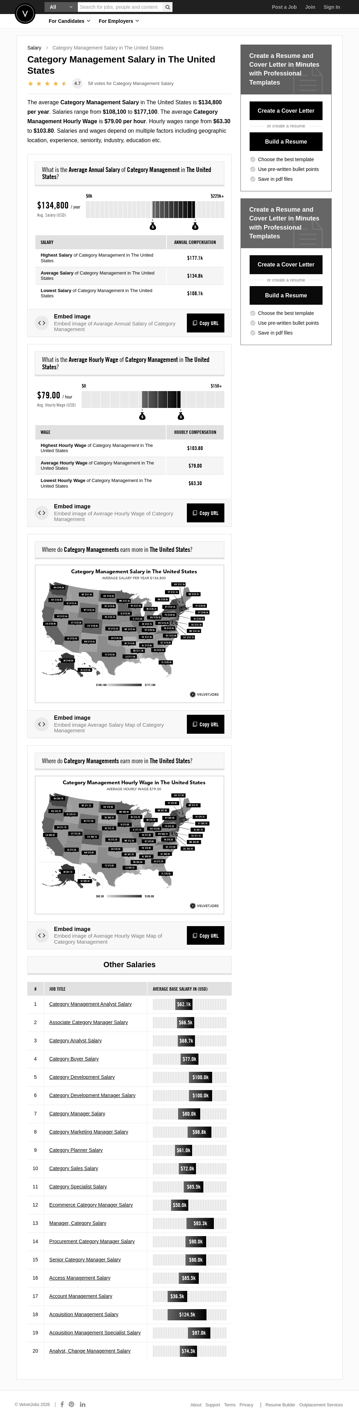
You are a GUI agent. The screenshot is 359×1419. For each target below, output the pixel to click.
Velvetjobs (25, 13)
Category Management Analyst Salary (90, 1004)
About (195, 1404)
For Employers (119, 21)
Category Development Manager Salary (92, 1095)
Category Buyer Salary (74, 1059)
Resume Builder (280, 1404)
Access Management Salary (79, 1278)
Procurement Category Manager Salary (92, 1241)
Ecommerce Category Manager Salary (91, 1205)
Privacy (246, 1404)
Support (212, 1404)
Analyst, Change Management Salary (90, 1351)
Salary (34, 48)
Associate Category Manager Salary (88, 1022)
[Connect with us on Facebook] (62, 1404)
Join (310, 7)
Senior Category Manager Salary (85, 1259)
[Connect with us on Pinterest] (72, 1404)
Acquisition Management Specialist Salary (95, 1332)
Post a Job (284, 7)
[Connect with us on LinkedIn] (83, 1404)
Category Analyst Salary (75, 1040)
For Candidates (69, 21)
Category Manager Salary (77, 1113)
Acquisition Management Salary (83, 1314)
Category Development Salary (82, 1077)
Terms (230, 1404)
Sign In (332, 7)
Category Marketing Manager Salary (88, 1132)
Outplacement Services (321, 1404)
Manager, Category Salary (78, 1223)
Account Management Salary (81, 1296)
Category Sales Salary (73, 1168)
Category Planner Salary (76, 1150)
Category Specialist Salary (78, 1186)
